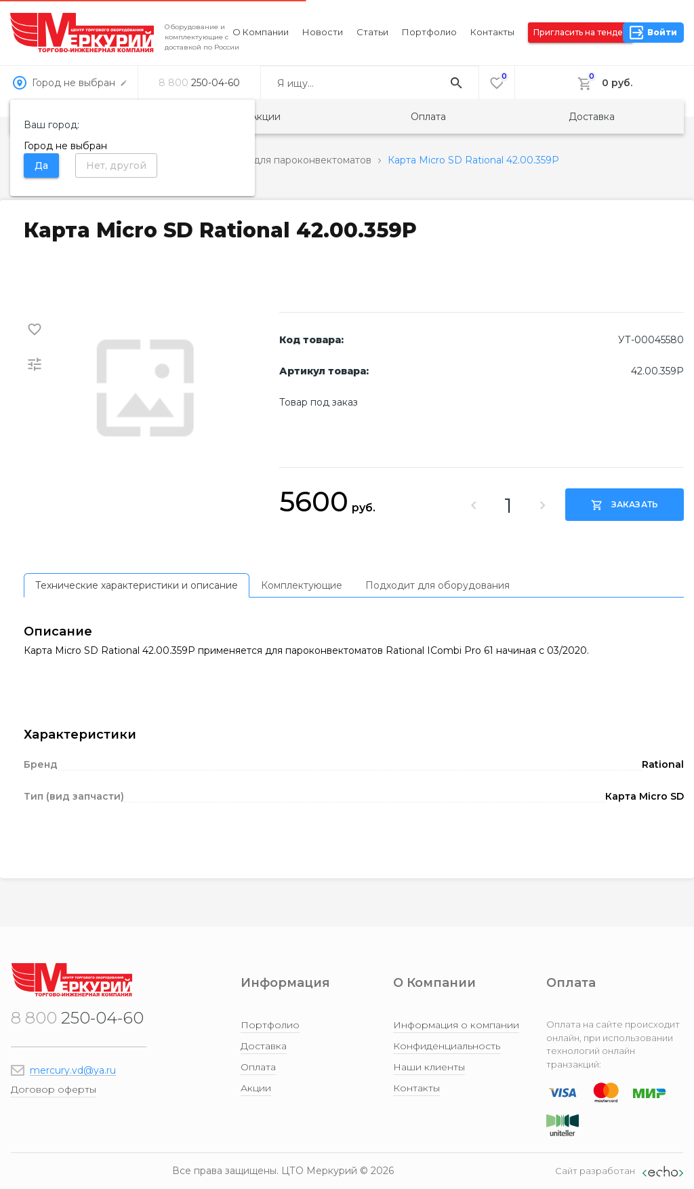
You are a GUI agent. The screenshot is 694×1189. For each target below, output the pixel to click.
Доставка (592, 117)
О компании (260, 31)
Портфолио (429, 31)
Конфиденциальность (446, 1046)
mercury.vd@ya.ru (73, 1070)
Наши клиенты (429, 1067)
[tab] (136, 585)
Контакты (492, 31)
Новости (322, 31)
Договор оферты (53, 1089)
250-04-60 (199, 83)
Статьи (372, 31)
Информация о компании (456, 1025)
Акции (265, 117)
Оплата (428, 117)
